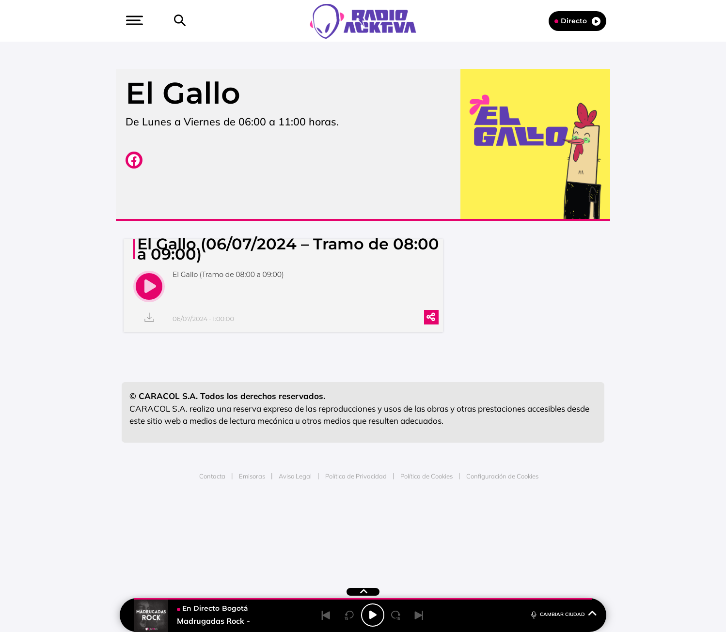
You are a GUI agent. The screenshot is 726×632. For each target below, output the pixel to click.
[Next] (419, 615)
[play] (149, 286)
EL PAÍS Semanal (456, 534)
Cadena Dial (421, 534)
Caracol (535, 519)
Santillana (344, 519)
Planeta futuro (492, 534)
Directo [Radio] (577, 21)
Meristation (513, 548)
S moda (424, 548)
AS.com (468, 519)
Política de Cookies (426, 476)
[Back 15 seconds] (349, 615)
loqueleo (467, 548)
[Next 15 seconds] (396, 615)
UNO (318, 534)
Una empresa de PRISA (166, 527)
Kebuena (527, 534)
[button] (133, 20)
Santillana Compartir (395, 519)
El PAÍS (252, 519)
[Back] (326, 615)
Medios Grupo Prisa (166, 550)
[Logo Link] (363, 20)
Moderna (293, 548)
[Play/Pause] (372, 615)
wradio (346, 534)
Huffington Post (265, 534)
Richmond (246, 548)
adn (500, 519)
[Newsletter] (195, 21)
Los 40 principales (299, 519)
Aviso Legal (295, 476)
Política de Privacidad (356, 476)
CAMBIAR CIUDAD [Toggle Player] (563, 613)
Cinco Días (384, 534)
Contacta (212, 476)
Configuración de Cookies (502, 476)
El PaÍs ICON (383, 548)
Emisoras (252, 476)
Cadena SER (437, 519)
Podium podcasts (341, 548)
